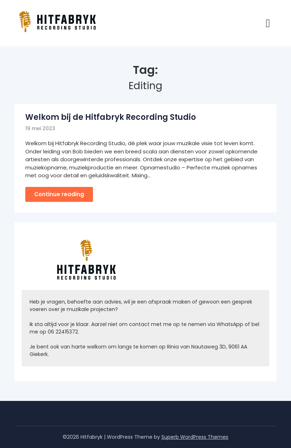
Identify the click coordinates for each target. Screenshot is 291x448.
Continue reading (59, 194)
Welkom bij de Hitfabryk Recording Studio (110, 117)
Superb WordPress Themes (194, 437)
